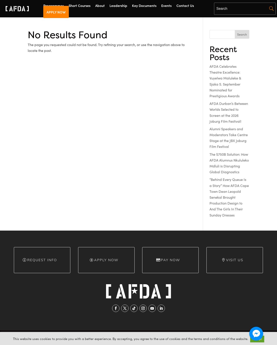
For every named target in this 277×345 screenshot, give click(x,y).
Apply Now (106, 260)
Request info (42, 260)
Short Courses (79, 6)
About (100, 6)
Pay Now (170, 260)
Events (166, 6)
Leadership (118, 6)
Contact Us (185, 6)
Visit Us (234, 260)
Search (242, 34)
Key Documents (144, 6)
